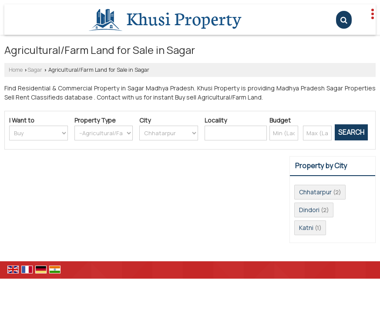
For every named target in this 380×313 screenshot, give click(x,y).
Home (16, 69)
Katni (306, 227)
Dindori (309, 210)
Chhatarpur (315, 192)
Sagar (34, 69)
